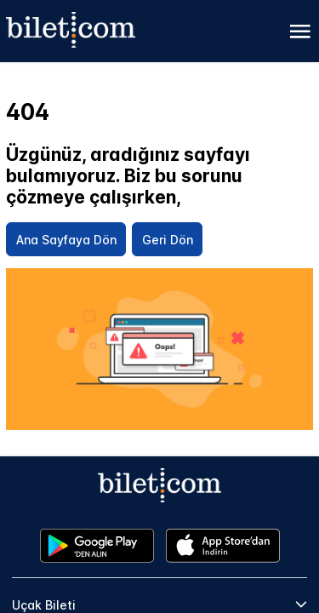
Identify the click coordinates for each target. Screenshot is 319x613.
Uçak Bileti (44, 605)
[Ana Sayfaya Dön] (66, 239)
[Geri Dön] (167, 239)
